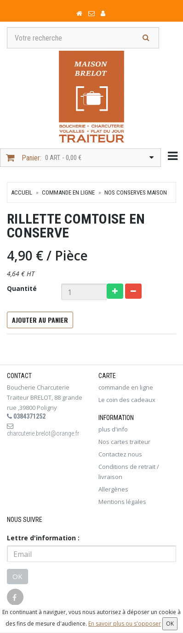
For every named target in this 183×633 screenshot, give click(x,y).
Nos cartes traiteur (124, 442)
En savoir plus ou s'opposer (124, 623)
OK (17, 576)
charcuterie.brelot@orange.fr (43, 430)
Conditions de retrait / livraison (128, 471)
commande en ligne (68, 192)
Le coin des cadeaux (126, 400)
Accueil (21, 192)
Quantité (22, 288)
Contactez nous (120, 454)
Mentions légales (122, 501)
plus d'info (113, 429)
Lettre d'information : (43, 537)
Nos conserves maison (135, 192)
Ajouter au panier (40, 320)
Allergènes (113, 489)
